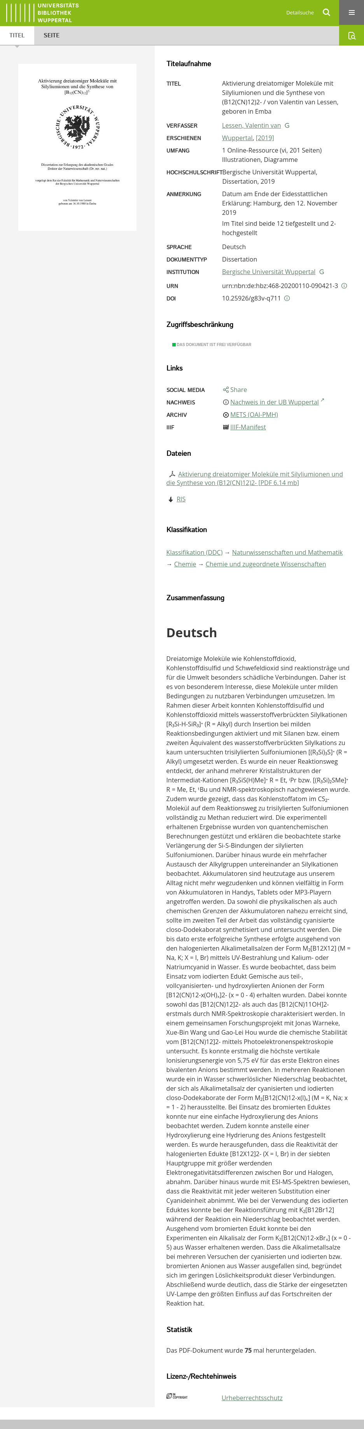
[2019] (265, 138)
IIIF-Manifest (248, 427)
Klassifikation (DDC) (194, 552)
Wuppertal (237, 138)
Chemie (185, 564)
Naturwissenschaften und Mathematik (287, 552)
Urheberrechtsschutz (252, 1398)
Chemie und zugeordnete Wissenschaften (266, 564)
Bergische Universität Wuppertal (268, 271)
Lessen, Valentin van (251, 125)
